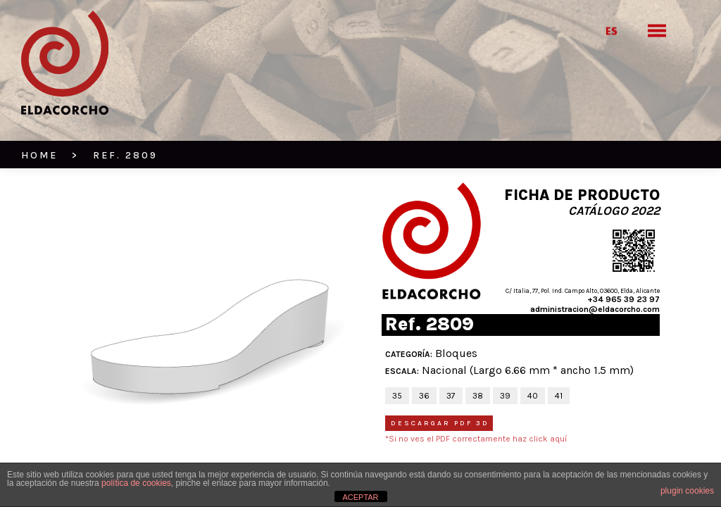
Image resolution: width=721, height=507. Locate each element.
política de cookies (136, 483)
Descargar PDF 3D (440, 423)
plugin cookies (687, 491)
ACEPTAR (360, 497)
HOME (39, 155)
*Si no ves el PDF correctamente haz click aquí (476, 439)
